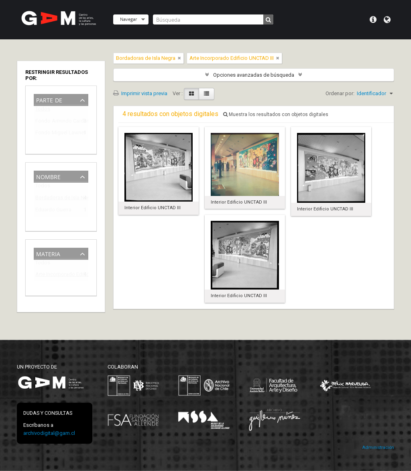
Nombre (48, 176)
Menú (373, 20)
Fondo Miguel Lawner (55, 133)
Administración (378, 447)
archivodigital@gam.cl (49, 433)
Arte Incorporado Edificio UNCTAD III (55, 275)
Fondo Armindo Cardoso (55, 122)
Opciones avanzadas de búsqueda (253, 75)
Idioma (387, 20)
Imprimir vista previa (140, 93)
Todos (42, 111)
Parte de (49, 99)
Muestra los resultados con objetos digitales (275, 114)
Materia (48, 253)
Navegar (128, 19)
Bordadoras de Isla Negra (55, 199)
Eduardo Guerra (53, 211)
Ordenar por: (340, 93)
